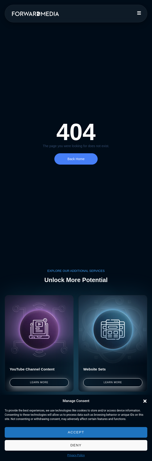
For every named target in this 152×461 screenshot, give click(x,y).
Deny (76, 445)
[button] (145, 401)
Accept (76, 432)
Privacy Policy (76, 455)
